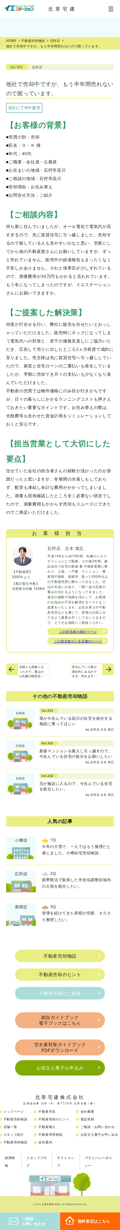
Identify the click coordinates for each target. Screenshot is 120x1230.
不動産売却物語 (60, 956)
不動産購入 (47, 1126)
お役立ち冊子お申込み (60, 1068)
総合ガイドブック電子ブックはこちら (60, 1020)
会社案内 (45, 1142)
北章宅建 (62, 8)
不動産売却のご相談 (60, 993)
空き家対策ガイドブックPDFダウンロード (60, 1047)
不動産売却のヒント (60, 974)
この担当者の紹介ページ (78, 631)
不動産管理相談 (50, 1134)
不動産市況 (47, 1111)
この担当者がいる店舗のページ (78, 641)
